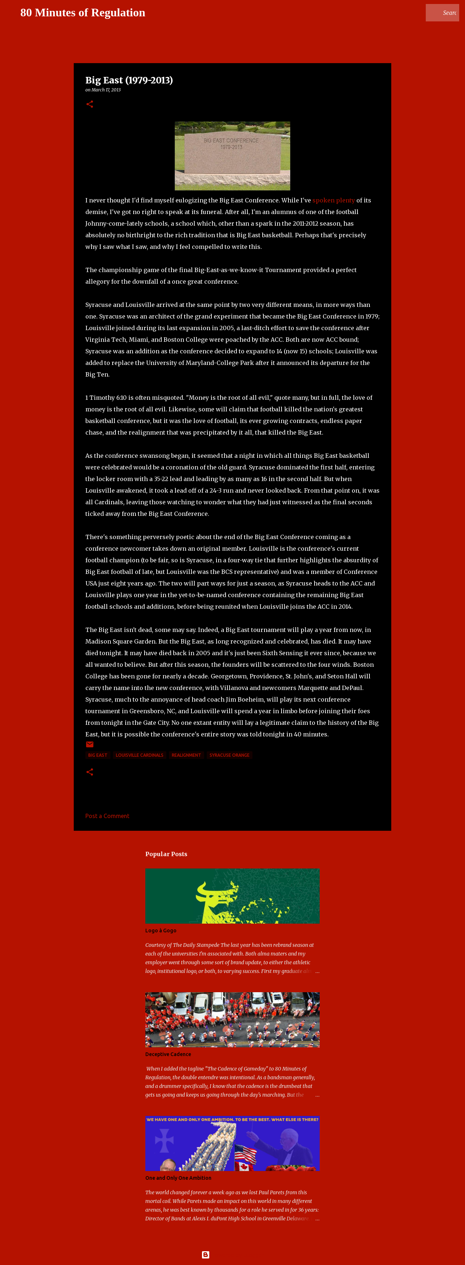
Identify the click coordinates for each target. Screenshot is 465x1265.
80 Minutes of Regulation (82, 12)
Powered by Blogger (232, 1255)
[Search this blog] (421, 12)
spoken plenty (333, 200)
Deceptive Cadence (168, 1054)
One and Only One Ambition (178, 1178)
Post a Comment (107, 816)
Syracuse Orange (230, 755)
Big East (98, 755)
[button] (89, 105)
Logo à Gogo (161, 930)
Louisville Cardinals (139, 755)
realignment (186, 755)
